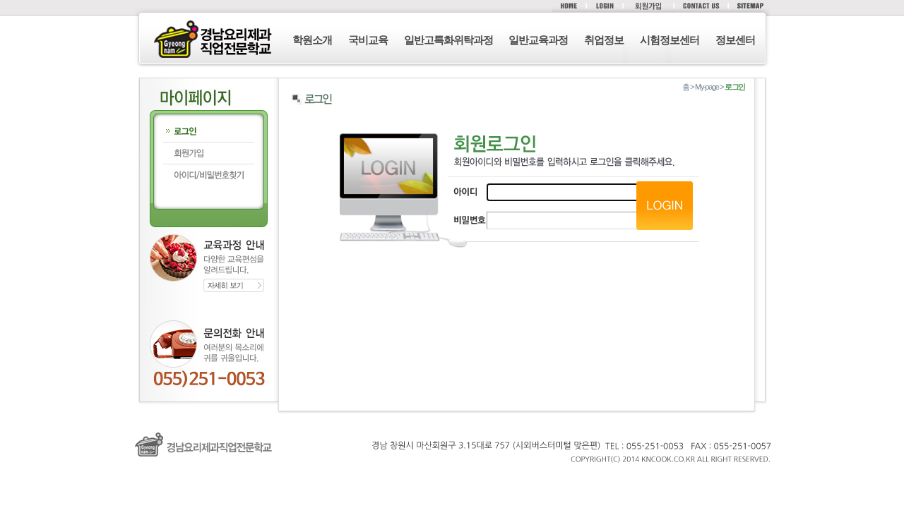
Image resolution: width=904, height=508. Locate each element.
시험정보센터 (669, 40)
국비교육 (368, 40)
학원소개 (312, 40)
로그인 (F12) (452, 478)
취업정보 (604, 40)
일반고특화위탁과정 (448, 40)
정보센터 (735, 40)
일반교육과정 (538, 40)
